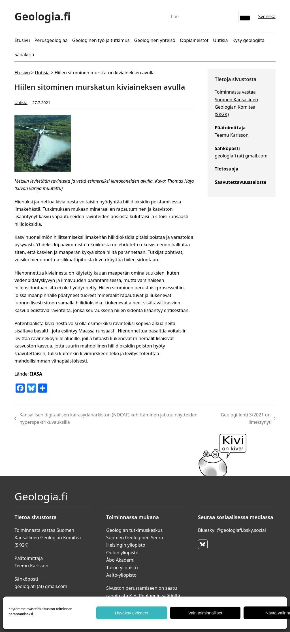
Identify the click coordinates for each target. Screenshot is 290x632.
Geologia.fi (42, 16)
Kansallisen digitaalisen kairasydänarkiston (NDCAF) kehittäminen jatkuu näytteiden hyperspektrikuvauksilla (105, 418)
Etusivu (22, 72)
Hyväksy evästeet (131, 612)
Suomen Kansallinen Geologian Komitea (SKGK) (236, 107)
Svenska (267, 16)
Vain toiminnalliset (205, 612)
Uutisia (42, 72)
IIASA (36, 374)
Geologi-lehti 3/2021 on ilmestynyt (244, 418)
